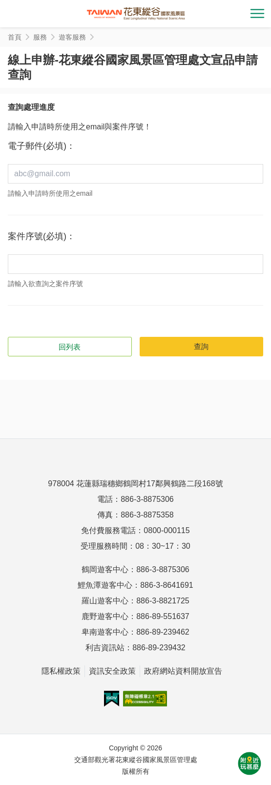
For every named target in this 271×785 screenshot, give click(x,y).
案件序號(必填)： (41, 236)
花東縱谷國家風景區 (135, 14)
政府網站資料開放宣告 (183, 671)
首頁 (14, 37)
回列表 (70, 347)
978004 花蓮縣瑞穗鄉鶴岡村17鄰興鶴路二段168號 (135, 483)
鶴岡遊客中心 (105, 569)
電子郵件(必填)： (41, 146)
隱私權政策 (61, 671)
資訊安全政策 (112, 671)
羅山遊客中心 (105, 601)
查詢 (201, 346)
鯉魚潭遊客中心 (105, 585)
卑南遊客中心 (105, 632)
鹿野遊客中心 (105, 616)
